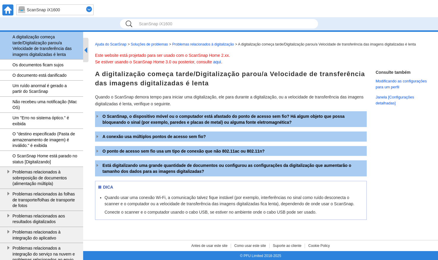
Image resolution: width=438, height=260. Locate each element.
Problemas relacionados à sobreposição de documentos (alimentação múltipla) (39, 178)
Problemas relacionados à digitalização (203, 44)
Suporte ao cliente (287, 246)
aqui (217, 61)
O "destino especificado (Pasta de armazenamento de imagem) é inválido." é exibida (43, 139)
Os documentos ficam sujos (38, 64)
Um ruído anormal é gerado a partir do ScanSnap (39, 88)
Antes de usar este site (209, 246)
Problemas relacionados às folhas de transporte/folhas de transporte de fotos (43, 200)
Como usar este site (250, 246)
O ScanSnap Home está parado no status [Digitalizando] (44, 159)
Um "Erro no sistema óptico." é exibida (40, 120)
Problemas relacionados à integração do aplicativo (36, 235)
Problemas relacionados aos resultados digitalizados (38, 219)
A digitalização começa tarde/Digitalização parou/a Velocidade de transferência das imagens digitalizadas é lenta (42, 46)
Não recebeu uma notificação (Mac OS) (44, 104)
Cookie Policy (319, 246)
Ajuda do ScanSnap (111, 44)
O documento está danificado (39, 75)
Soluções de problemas (149, 44)
